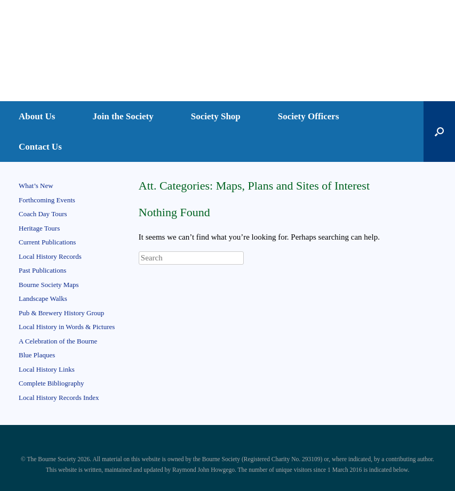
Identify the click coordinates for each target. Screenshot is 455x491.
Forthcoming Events (47, 200)
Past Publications (42, 270)
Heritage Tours (39, 228)
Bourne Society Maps (49, 285)
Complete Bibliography (51, 383)
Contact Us (40, 147)
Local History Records (50, 256)
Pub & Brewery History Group (61, 313)
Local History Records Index (59, 398)
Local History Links (47, 369)
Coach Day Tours (43, 214)
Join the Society (123, 116)
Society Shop (216, 116)
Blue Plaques (37, 355)
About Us (37, 116)
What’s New (36, 186)
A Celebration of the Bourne (58, 341)
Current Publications (47, 242)
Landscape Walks (43, 298)
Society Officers (308, 116)
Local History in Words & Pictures (67, 327)
